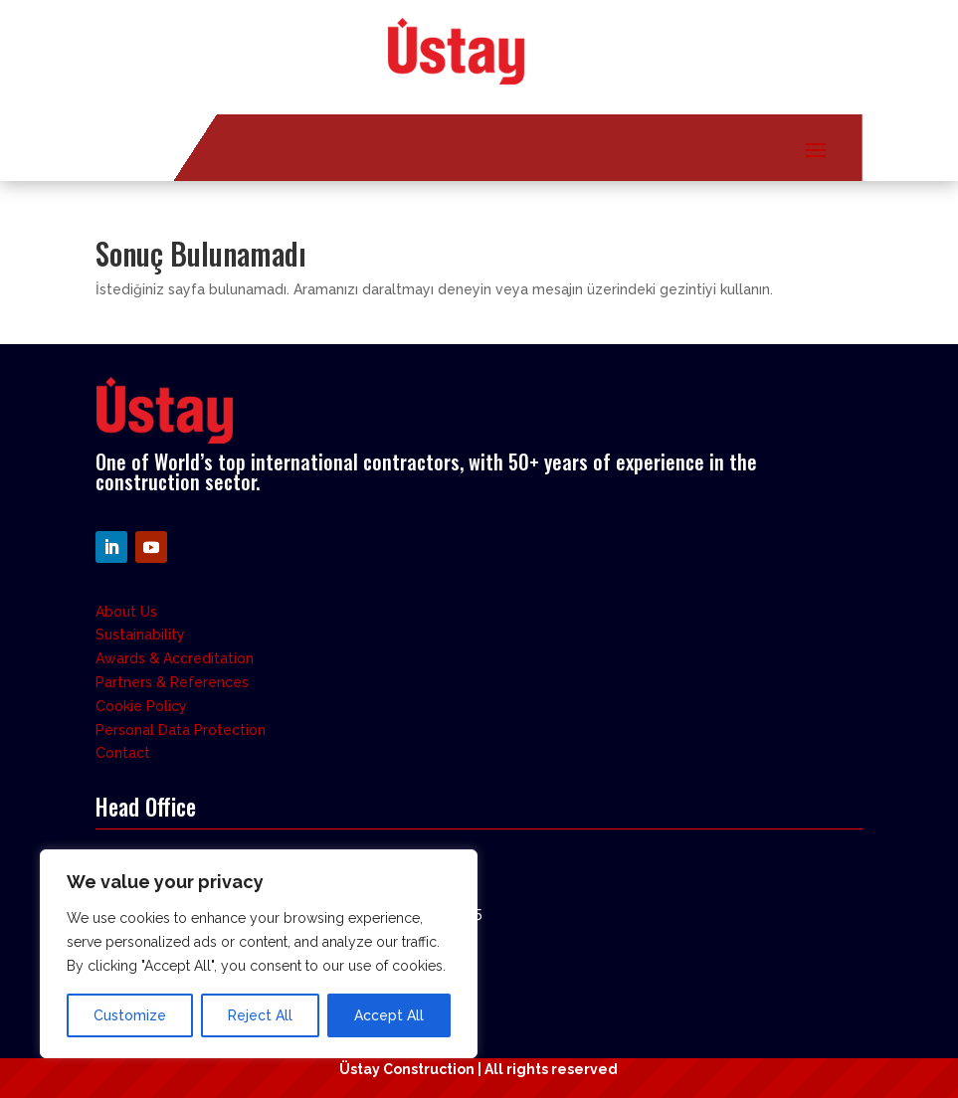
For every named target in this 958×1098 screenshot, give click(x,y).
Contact (123, 753)
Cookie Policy (141, 706)
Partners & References (172, 682)
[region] (259, 953)
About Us (126, 612)
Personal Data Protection (181, 730)
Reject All (260, 1015)
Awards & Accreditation (175, 658)
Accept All (389, 1015)
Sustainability (140, 634)
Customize (130, 1015)
